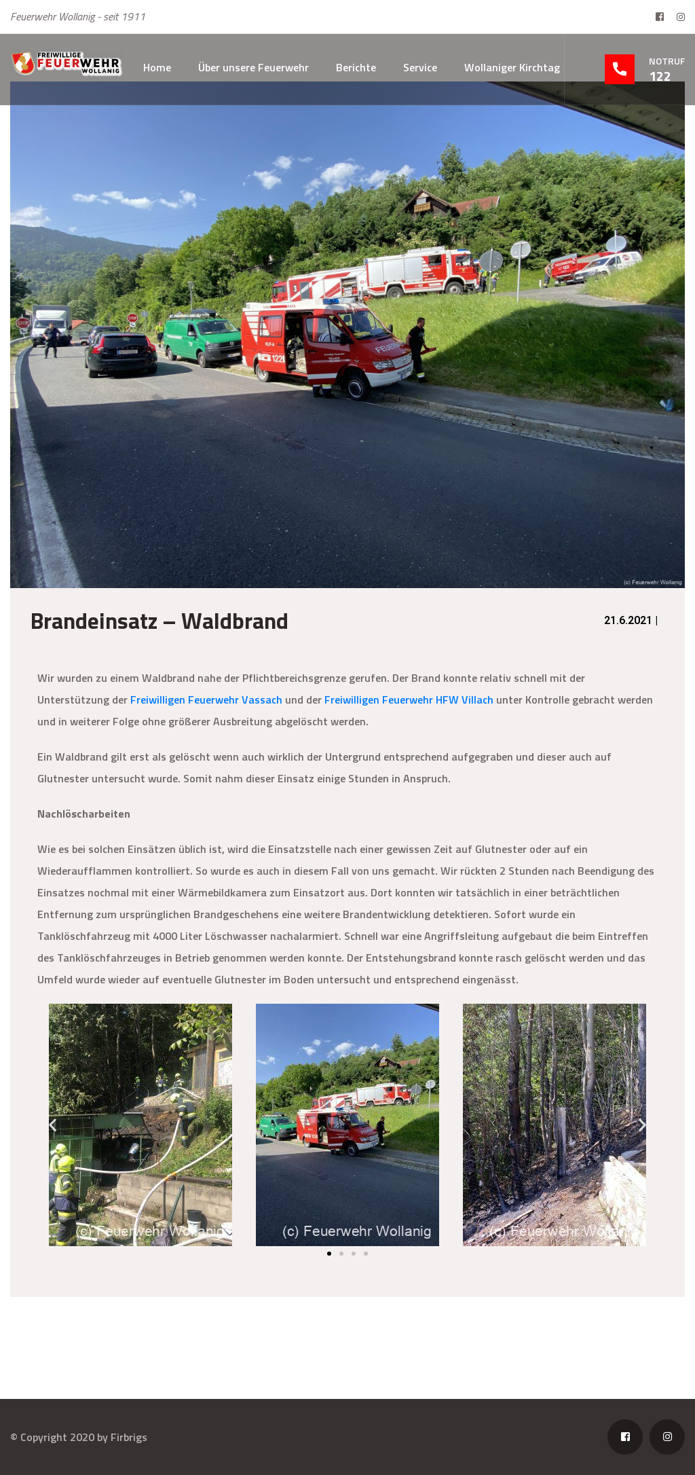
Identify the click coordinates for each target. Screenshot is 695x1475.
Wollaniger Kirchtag (512, 67)
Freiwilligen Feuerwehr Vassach (206, 699)
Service (420, 67)
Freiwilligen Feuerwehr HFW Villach (408, 699)
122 (660, 76)
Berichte (356, 67)
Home (157, 67)
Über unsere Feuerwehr (253, 67)
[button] (52, 1124)
